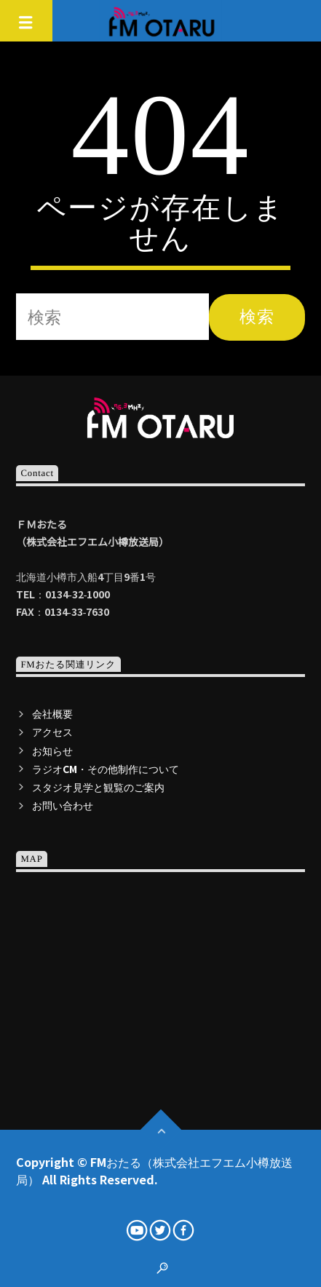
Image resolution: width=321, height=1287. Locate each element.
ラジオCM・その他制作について (105, 768)
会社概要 (52, 713)
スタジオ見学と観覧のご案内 (98, 787)
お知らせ (52, 750)
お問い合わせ (62, 805)
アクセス (52, 731)
